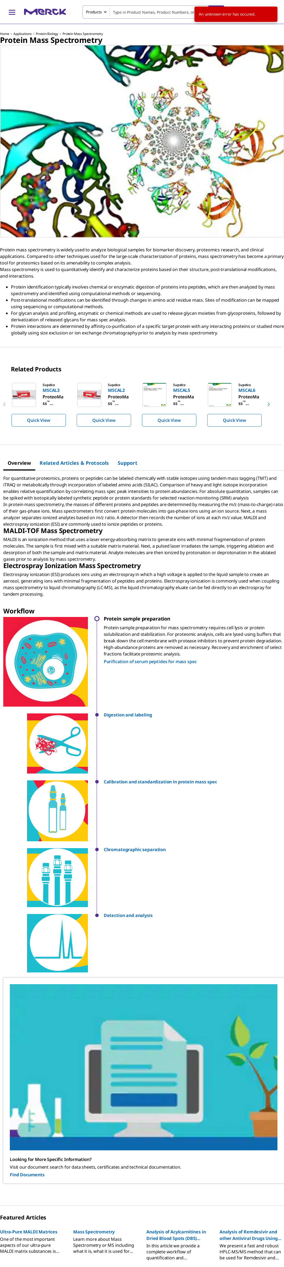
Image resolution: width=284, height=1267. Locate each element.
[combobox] (153, 12)
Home (4, 33)
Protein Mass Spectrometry (83, 33)
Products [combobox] (94, 11)
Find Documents (27, 1011)
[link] (28, 1134)
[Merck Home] (45, 12)
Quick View (38, 420)
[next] (268, 404)
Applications (22, 33)
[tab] (19, 463)
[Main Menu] (12, 12)
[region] (142, 404)
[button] (194, 715)
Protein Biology (47, 33)
